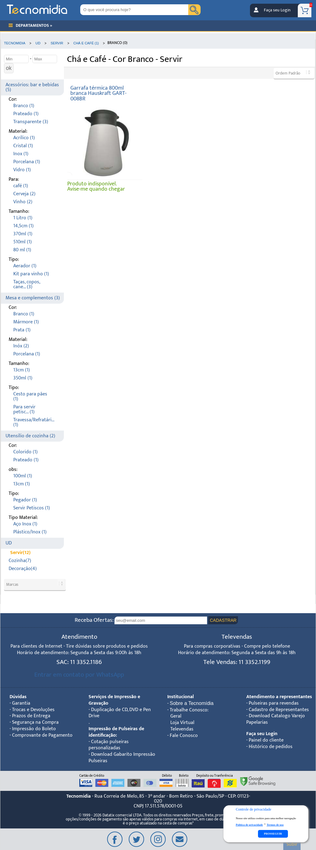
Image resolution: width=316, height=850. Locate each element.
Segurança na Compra (35, 722)
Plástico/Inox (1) (30, 532)
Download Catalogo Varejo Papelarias (275, 719)
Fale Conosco (184, 735)
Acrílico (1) (24, 138)
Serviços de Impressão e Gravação (114, 700)
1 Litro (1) (22, 218)
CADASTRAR (223, 620)
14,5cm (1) (23, 226)
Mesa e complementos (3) (33, 298)
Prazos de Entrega (31, 716)
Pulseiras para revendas (274, 703)
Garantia (21, 703)
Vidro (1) (22, 170)
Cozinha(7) (20, 561)
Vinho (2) (22, 202)
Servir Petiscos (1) (31, 508)
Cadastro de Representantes (279, 710)
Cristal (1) (23, 146)
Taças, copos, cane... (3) (26, 284)
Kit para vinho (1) (31, 274)
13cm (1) (21, 370)
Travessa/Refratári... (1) (33, 422)
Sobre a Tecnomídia (192, 703)
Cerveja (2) (24, 194)
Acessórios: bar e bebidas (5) (32, 87)
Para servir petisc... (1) (24, 409)
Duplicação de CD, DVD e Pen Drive (120, 713)
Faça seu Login (277, 10)
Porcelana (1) (26, 162)
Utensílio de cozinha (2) (30, 436)
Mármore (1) (26, 322)
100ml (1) (22, 476)
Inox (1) (20, 154)
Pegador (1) (25, 500)
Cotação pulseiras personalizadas (109, 745)
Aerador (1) (24, 266)
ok (9, 68)
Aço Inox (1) (25, 524)
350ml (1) (22, 378)
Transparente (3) (30, 122)
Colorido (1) (25, 452)
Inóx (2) (21, 346)
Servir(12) (20, 552)
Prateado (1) (26, 114)
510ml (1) (22, 242)
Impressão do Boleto (34, 729)
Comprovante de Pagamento (42, 735)
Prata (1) (22, 330)
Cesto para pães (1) (30, 396)
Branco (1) (23, 106)
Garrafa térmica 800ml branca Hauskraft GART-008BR (98, 93)
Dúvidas (18, 697)
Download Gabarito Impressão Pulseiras (122, 757)
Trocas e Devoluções (33, 710)
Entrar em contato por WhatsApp (79, 674)
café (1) (20, 186)
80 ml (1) (22, 250)
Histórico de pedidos (271, 747)
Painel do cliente (266, 740)
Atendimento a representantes (279, 697)
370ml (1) (22, 234)
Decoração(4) (23, 569)
